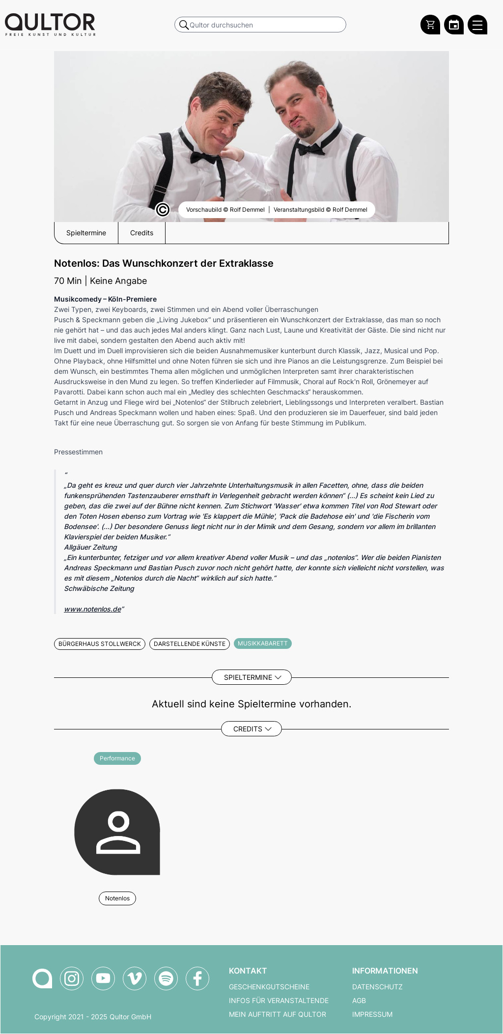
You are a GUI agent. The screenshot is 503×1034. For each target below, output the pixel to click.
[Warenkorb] (430, 24)
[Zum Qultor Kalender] (454, 24)
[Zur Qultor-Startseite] (42, 978)
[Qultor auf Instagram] (72, 978)
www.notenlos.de (92, 609)
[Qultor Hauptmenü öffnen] (477, 24)
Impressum (372, 1014)
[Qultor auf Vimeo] (134, 978)
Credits (247, 729)
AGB (359, 1001)
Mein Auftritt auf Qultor (277, 1014)
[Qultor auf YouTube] (103, 978)
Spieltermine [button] (86, 233)
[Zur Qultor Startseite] (50, 24)
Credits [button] (141, 233)
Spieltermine (248, 677)
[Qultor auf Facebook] (197, 978)
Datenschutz (377, 987)
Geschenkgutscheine (269, 987)
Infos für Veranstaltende (279, 1001)
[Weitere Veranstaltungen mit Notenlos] (117, 830)
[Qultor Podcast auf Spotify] (166, 978)
